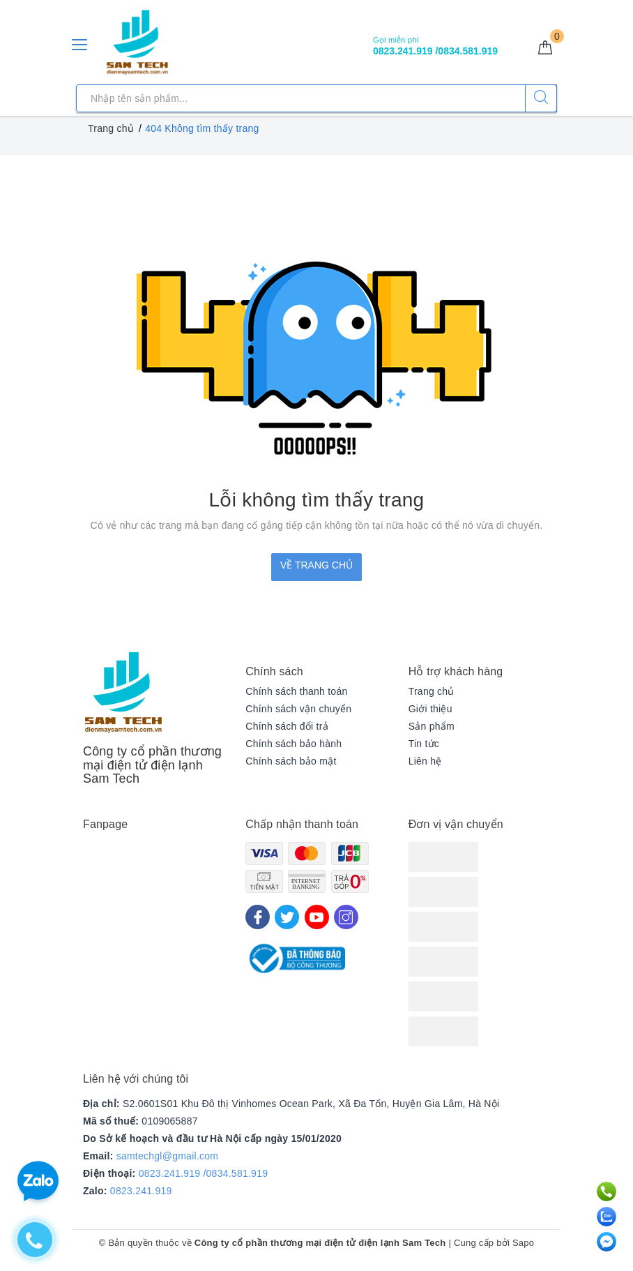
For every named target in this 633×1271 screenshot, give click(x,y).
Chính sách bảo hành (293, 743)
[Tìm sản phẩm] (316, 98)
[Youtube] (317, 917)
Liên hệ (425, 761)
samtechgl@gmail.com (167, 1155)
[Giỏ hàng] (545, 48)
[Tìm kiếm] (541, 98)
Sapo (523, 1243)
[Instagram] (346, 917)
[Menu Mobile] (80, 43)
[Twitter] (287, 917)
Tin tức (424, 743)
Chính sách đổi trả (286, 726)
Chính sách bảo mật (290, 761)
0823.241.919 (141, 1190)
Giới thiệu (430, 708)
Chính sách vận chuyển (298, 708)
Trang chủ (432, 691)
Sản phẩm (432, 726)
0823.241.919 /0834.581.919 (203, 1173)
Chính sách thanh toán (296, 691)
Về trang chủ (316, 565)
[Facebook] (257, 917)
